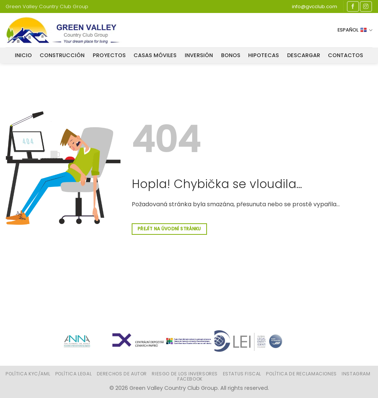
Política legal (73, 374)
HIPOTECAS (263, 55)
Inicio (23, 55)
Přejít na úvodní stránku (169, 229)
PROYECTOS (109, 55)
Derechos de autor (122, 374)
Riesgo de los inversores (185, 374)
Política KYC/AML (28, 374)
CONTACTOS (345, 55)
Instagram (356, 374)
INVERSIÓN (199, 55)
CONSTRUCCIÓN (62, 55)
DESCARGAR (303, 55)
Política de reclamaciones (301, 374)
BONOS (230, 55)
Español (355, 30)
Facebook (190, 379)
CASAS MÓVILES (155, 55)
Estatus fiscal (242, 374)
